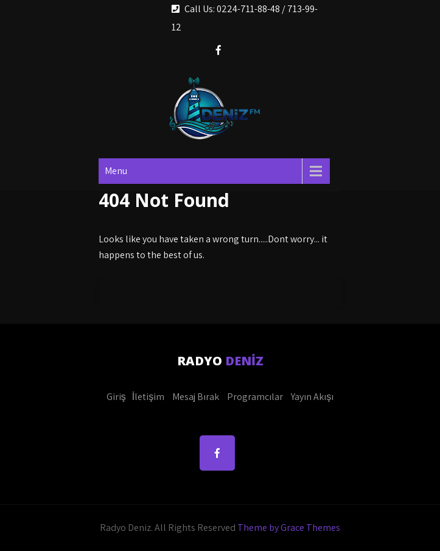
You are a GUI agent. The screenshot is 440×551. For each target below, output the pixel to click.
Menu (116, 170)
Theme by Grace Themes (288, 527)
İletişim (148, 396)
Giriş (116, 396)
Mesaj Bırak (195, 396)
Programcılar (255, 396)
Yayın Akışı (312, 396)
